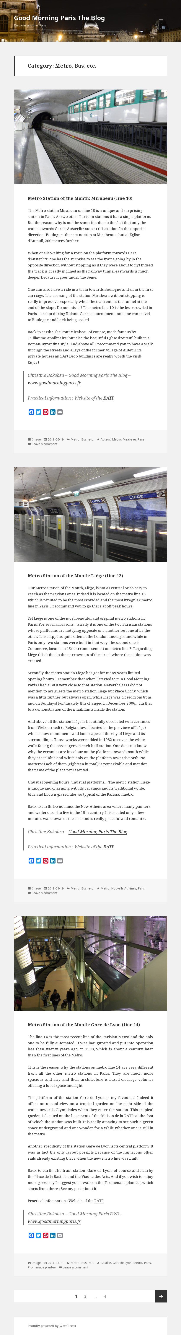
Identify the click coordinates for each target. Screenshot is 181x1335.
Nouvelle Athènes (123, 888)
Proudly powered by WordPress (52, 1326)
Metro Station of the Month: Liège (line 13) (75, 576)
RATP (108, 398)
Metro (116, 439)
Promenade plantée (122, 1182)
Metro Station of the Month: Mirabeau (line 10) (80, 198)
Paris (141, 439)
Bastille (106, 1263)
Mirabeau (129, 439)
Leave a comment (44, 444)
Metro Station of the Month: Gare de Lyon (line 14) (84, 1025)
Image (36, 439)
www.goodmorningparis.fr (54, 383)
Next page (161, 1296)
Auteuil (105, 439)
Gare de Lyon (122, 1263)
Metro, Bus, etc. (82, 439)
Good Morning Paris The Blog (59, 17)
